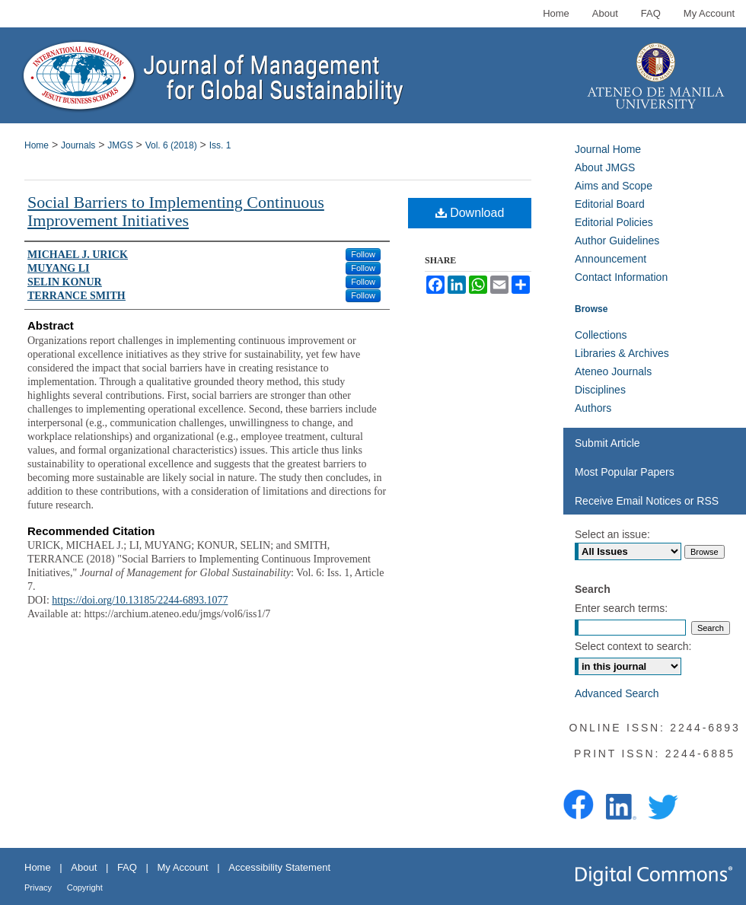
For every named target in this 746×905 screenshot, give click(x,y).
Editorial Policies (614, 222)
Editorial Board (610, 204)
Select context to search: (633, 646)
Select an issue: (612, 534)
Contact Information (621, 277)
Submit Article (607, 443)
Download (470, 212)
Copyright (85, 887)
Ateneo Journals (613, 371)
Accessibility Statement (279, 867)
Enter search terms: (621, 608)
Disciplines (600, 390)
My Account (183, 867)
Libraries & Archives (622, 353)
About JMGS (605, 167)
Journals (78, 145)
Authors (593, 408)
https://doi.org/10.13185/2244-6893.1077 (140, 600)
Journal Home (608, 149)
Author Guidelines (617, 240)
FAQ (127, 867)
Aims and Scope (613, 186)
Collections (600, 335)
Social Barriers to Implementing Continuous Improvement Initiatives (175, 211)
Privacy (38, 887)
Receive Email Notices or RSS (647, 501)
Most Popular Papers (624, 472)
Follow (363, 254)
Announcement (610, 259)
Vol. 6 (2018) (171, 145)
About (84, 867)
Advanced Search (617, 693)
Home (36, 145)
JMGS (119, 145)
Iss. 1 (220, 145)
